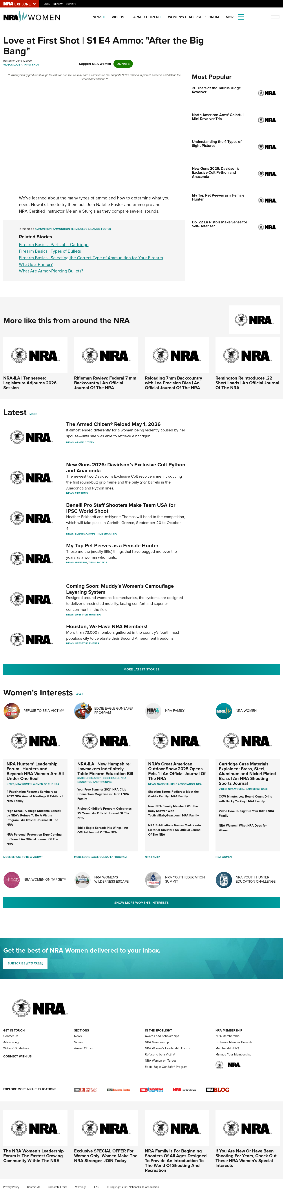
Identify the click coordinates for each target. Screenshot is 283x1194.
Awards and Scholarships (162, 1036)
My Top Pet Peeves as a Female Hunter (112, 546)
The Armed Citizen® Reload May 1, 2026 (113, 424)
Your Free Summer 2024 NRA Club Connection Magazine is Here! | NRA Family (103, 794)
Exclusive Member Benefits (233, 1042)
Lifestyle (81, 615)
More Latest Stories (141, 669)
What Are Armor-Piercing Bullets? (51, 271)
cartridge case (257, 789)
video (223, 789)
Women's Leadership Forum (193, 17)
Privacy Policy (11, 1187)
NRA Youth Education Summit (185, 879)
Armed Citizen (146, 17)
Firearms (81, 493)
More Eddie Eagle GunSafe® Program (100, 857)
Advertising (11, 1042)
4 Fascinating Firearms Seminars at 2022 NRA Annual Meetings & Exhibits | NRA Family (35, 796)
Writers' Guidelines (16, 1048)
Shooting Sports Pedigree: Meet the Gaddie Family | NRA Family (173, 794)
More (33, 414)
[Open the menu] (241, 17)
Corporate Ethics (58, 1187)
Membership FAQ (227, 1048)
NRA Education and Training (101, 780)
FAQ (96, 1187)
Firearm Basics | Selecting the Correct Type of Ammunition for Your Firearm (91, 257)
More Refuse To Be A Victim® (22, 857)
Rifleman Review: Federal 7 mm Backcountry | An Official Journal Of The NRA (105, 383)
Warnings (80, 1187)
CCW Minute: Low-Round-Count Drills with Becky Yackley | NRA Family (245, 798)
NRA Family (174, 710)
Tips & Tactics (97, 562)
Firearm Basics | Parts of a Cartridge (53, 244)
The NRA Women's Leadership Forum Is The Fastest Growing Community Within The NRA (33, 1156)
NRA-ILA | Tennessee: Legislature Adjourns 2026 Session (30, 383)
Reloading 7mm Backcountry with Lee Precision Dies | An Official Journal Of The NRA (173, 383)
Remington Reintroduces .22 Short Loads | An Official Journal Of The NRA (247, 383)
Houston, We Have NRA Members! (106, 626)
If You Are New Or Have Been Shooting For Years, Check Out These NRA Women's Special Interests (246, 1158)
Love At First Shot (26, 65)
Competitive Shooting (101, 534)
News (97, 17)
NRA (199, 784)
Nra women (23, 784)
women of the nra (46, 784)
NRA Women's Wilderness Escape (111, 879)
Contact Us (10, 1036)
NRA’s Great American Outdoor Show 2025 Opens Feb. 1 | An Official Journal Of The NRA (177, 771)
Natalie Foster (100, 229)
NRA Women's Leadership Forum (167, 1048)
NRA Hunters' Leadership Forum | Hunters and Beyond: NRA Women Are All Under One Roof (35, 771)
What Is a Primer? (36, 264)
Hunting (81, 562)
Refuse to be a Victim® (160, 1054)
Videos (118, 17)
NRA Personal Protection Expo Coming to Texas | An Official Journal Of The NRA (34, 839)
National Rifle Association (176, 784)
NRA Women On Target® (45, 879)
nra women (236, 789)
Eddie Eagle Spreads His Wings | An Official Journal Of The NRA (102, 830)
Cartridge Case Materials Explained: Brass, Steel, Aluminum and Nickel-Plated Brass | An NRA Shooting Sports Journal (247, 774)
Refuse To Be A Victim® (44, 710)
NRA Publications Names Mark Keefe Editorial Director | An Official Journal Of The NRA (174, 830)
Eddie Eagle (111, 778)
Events (80, 534)
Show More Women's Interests (141, 902)
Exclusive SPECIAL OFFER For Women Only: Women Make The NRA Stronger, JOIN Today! (105, 1156)
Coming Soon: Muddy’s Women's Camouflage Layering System (120, 589)
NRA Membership (157, 1042)
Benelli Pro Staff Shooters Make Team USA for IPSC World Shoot (120, 508)
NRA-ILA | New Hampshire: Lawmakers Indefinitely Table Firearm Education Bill (105, 769)
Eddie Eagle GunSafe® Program (113, 710)
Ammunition (43, 229)
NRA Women (246, 710)
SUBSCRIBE (25, 963)
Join (47, 4)
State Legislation (89, 778)
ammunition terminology (71, 229)
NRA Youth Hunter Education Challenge (256, 879)
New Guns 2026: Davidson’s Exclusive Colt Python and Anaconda (125, 467)
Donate (71, 4)
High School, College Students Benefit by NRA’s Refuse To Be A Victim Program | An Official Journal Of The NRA (34, 818)
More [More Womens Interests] (79, 694)
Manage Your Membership (233, 1054)
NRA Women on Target (160, 1060)
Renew (58, 4)
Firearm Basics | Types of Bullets (50, 251)
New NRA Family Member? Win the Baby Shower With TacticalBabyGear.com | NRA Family (173, 811)
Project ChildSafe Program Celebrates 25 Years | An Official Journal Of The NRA (104, 813)
